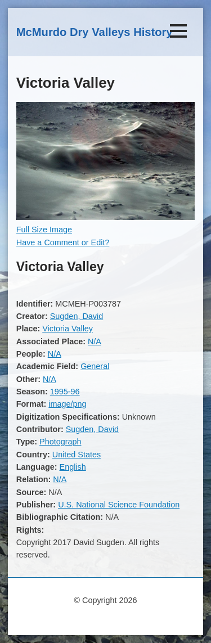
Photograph (60, 441)
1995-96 (65, 391)
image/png (67, 403)
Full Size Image (44, 229)
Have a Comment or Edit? (63, 242)
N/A (94, 341)
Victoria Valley (67, 328)
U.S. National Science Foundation (118, 504)
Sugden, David (76, 316)
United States (76, 454)
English (73, 466)
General (94, 366)
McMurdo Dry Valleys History (94, 32)
